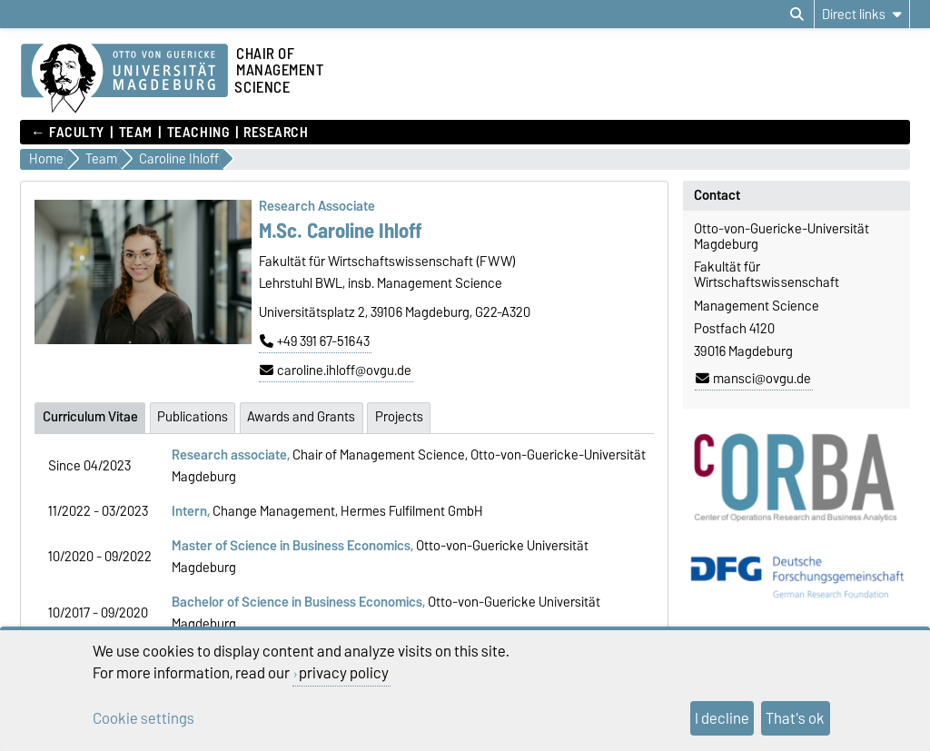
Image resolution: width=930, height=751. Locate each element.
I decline (722, 718)
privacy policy (344, 673)
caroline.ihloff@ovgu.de (335, 370)
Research (275, 132)
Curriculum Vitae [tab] (90, 417)
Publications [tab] (192, 417)
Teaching (198, 132)
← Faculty (67, 132)
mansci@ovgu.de (753, 379)
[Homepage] (124, 79)
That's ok (795, 718)
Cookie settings (143, 718)
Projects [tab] (399, 417)
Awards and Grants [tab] (301, 417)
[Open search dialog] (797, 14)
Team (136, 132)
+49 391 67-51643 (315, 341)
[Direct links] (862, 14)
